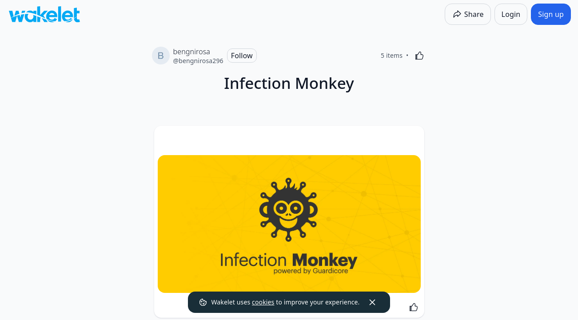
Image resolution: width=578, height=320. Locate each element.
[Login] (511, 14)
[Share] (468, 14)
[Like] (419, 55)
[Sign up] (551, 14)
